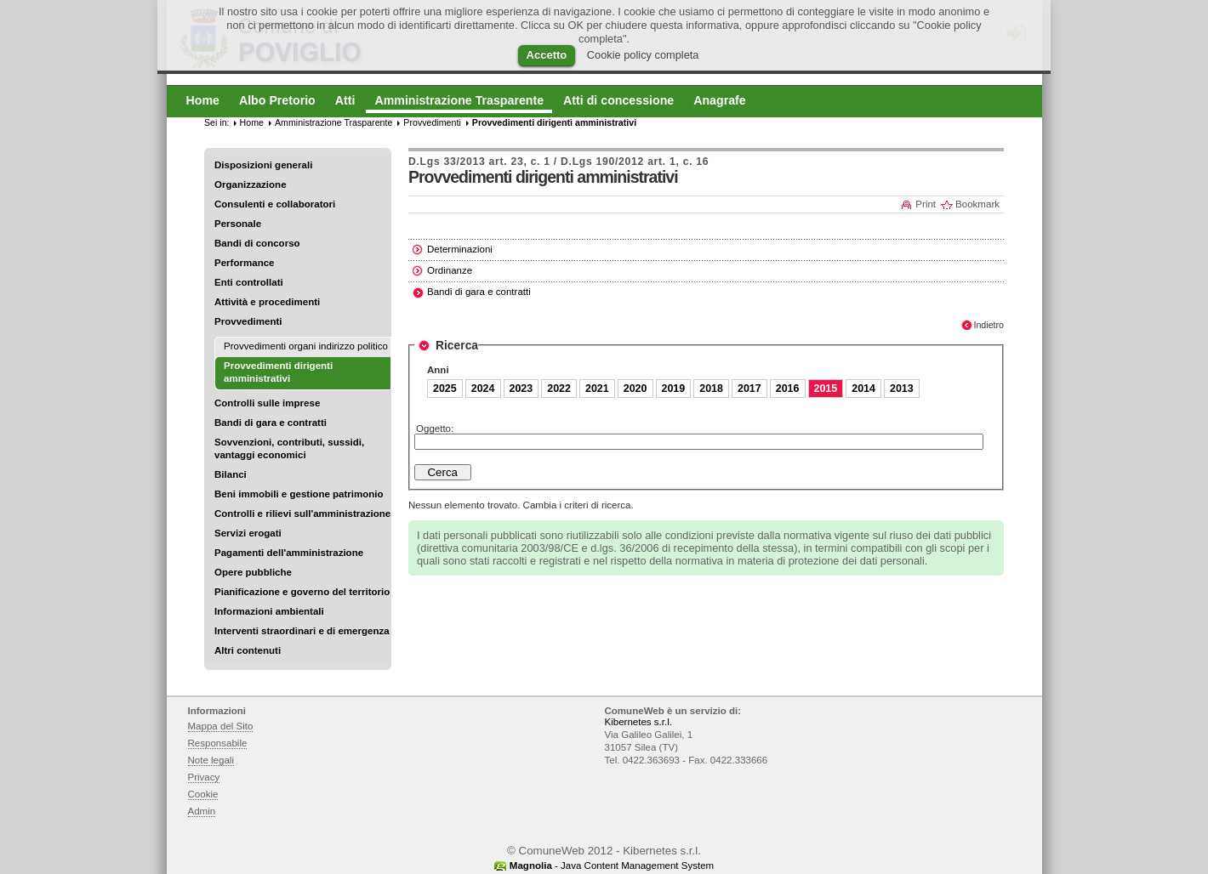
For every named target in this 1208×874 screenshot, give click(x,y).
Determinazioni (460, 249)
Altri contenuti (247, 650)
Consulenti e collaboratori (274, 204)
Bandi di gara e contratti (270, 422)
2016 (788, 388)
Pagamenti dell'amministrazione (288, 553)
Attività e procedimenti (267, 302)
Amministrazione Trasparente (333, 122)
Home (252, 122)
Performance (244, 263)
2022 (559, 388)
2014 (863, 388)
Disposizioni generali (263, 165)
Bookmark (977, 204)
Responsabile (218, 743)
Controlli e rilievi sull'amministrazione (302, 513)
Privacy (204, 777)
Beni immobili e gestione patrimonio (299, 494)
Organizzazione (250, 184)
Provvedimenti (248, 321)
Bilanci (230, 474)
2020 (635, 388)
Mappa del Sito (221, 726)
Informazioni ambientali (269, 611)
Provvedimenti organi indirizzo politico (306, 346)
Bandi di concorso (257, 243)
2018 (711, 388)
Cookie (203, 794)
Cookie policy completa (643, 54)
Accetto (547, 54)
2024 (483, 388)
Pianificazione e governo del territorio (302, 592)
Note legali (211, 760)
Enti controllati (248, 282)
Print (925, 204)
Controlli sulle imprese (267, 403)
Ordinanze (449, 270)
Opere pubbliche (253, 572)
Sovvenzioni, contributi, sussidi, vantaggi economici (289, 448)
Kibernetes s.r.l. (638, 722)
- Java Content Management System (612, 865)
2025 (445, 388)
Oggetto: (434, 428)
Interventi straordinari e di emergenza (302, 631)
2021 (597, 388)
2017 (749, 388)
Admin (202, 811)
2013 (902, 388)
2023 (521, 388)
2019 (674, 388)
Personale (237, 223)
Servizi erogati (248, 533)
